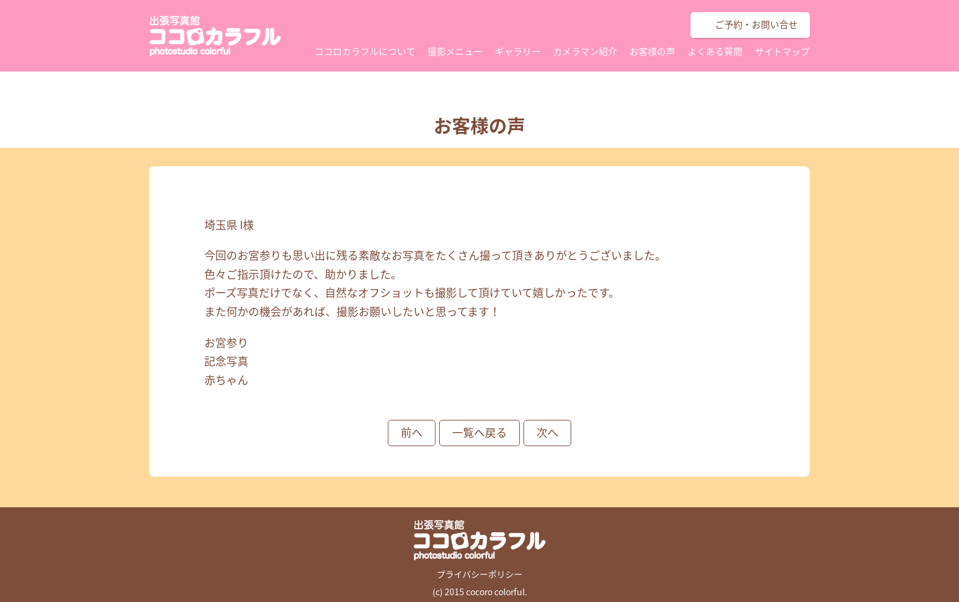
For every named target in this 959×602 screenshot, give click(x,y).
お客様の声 (652, 51)
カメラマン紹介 (585, 51)
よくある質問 (714, 51)
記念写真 (226, 361)
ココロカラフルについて (364, 51)
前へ (412, 432)
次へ (547, 432)
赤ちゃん (226, 380)
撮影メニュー (455, 51)
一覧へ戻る (479, 432)
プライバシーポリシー (479, 574)
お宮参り (226, 342)
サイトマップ (782, 51)
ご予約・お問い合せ (756, 24)
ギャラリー (518, 51)
